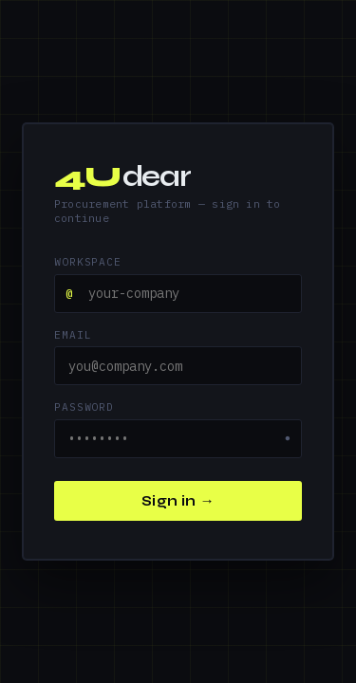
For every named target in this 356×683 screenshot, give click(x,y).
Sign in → (178, 500)
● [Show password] (287, 438)
